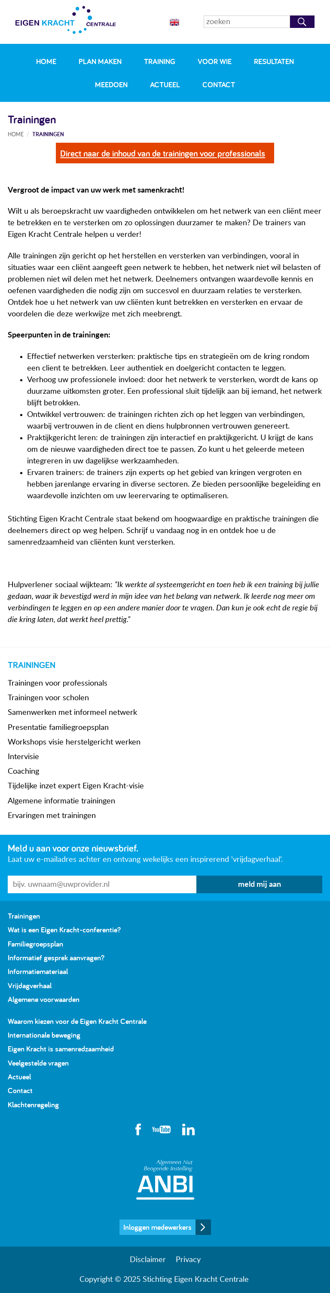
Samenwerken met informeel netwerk (72, 713)
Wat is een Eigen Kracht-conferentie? (64, 930)
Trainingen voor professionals (57, 683)
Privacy (188, 1260)
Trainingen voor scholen (48, 698)
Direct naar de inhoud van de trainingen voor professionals (162, 153)
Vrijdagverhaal (30, 985)
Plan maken (100, 61)
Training (159, 61)
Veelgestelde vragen (38, 1063)
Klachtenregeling (33, 1104)
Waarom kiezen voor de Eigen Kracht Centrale (77, 1021)
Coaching (23, 771)
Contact (218, 84)
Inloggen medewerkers (157, 1227)
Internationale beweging (44, 1035)
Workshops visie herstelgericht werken (74, 742)
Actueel (165, 84)
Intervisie (23, 757)
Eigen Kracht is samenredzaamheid (61, 1049)
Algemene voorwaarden (43, 999)
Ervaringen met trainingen (52, 816)
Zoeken (302, 21)
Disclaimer (148, 1260)
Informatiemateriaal (38, 971)
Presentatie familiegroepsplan (58, 728)
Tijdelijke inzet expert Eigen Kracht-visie (76, 786)
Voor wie (215, 61)
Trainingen (48, 134)
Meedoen (111, 84)
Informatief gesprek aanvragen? (56, 957)
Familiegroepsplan (35, 944)
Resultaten (274, 61)
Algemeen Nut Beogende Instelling (165, 1179)
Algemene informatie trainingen (61, 801)
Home (46, 61)
